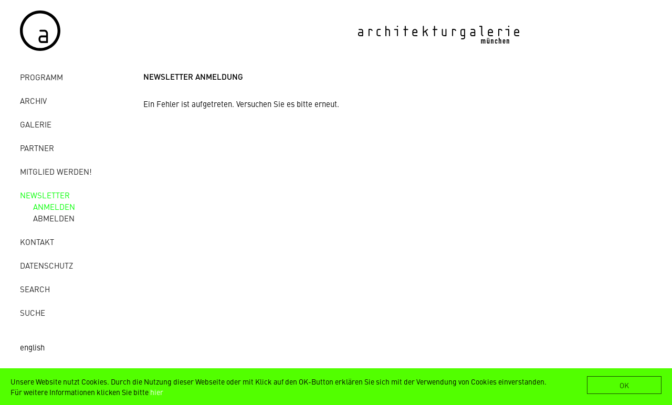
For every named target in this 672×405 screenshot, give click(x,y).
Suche (32, 312)
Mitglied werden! (56, 171)
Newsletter (45, 194)
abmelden (54, 217)
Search (35, 288)
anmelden (54, 206)
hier (156, 392)
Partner (37, 147)
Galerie (35, 124)
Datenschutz (46, 265)
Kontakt (37, 241)
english (32, 347)
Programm (41, 76)
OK (624, 385)
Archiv (33, 100)
